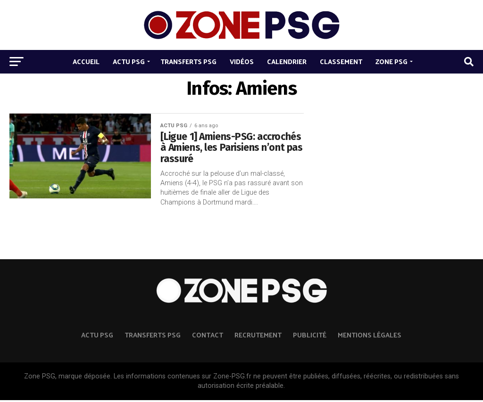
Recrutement (258, 336)
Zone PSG (391, 61)
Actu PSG (129, 61)
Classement (341, 61)
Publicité (309, 336)
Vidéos (242, 61)
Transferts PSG (188, 61)
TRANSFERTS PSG (153, 336)
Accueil (86, 61)
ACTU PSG (97, 336)
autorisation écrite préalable (240, 388)
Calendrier (287, 61)
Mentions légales (369, 336)
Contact (207, 336)
